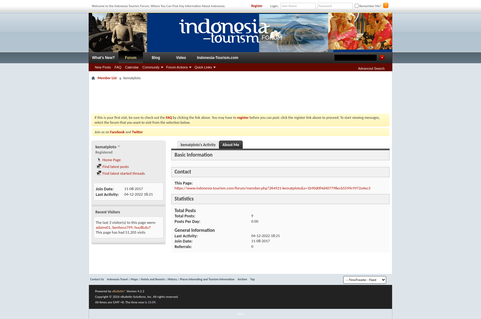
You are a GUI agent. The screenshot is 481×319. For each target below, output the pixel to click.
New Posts (103, 67)
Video (181, 58)
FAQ (118, 67)
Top (252, 279)
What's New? (103, 58)
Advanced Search (371, 68)
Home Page (109, 160)
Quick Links (203, 67)
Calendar (132, 67)
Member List (107, 78)
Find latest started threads (121, 173)
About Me (230, 144)
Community (151, 67)
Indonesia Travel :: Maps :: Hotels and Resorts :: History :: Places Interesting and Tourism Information (171, 279)
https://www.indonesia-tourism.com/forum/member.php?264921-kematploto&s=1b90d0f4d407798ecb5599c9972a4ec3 (272, 188)
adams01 (103, 227)
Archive (242, 279)
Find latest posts (113, 166)
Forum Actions (177, 67)
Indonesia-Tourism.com (217, 58)
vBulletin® (119, 291)
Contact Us (97, 279)
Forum (131, 58)
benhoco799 (122, 227)
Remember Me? (368, 6)
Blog (156, 58)
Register (257, 6)
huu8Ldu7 (142, 227)
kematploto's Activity (198, 144)
